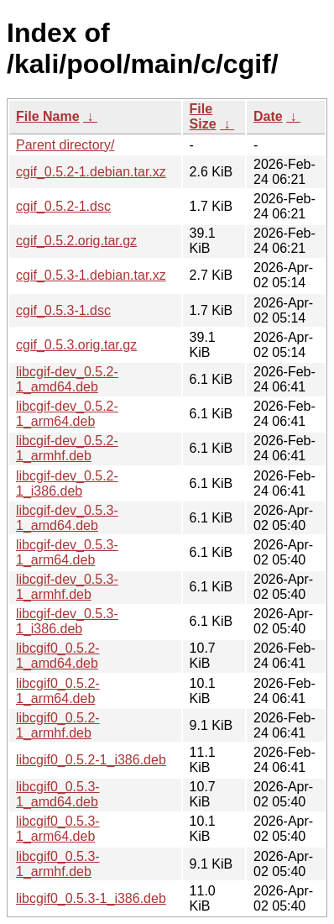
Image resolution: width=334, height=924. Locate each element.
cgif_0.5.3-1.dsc (63, 310)
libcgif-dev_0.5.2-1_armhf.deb (67, 448)
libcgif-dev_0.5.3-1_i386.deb (67, 621)
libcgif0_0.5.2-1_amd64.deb (58, 655)
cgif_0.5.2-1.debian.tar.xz (91, 172)
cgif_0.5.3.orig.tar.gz (76, 345)
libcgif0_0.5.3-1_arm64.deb (58, 828)
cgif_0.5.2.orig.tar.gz (76, 241)
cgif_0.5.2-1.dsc (63, 206)
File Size (203, 116)
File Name (48, 116)
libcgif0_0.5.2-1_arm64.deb (58, 691)
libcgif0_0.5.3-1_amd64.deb (58, 794)
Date (268, 116)
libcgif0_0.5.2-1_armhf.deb (58, 725)
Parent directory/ (65, 145)
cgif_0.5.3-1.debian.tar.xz (91, 275)
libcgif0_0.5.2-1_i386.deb (91, 760)
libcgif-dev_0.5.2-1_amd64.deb (67, 379)
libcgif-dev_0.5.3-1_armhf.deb (67, 586)
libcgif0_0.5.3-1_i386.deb (91, 898)
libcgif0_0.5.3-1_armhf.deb (58, 864)
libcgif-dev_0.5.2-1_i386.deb (67, 483)
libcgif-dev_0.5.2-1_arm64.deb (67, 413)
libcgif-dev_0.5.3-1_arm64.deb (67, 552)
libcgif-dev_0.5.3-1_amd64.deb (67, 518)
